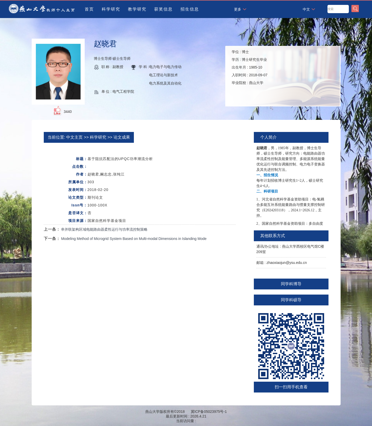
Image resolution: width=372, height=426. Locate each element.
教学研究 (137, 9)
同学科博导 (291, 284)
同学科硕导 (291, 300)
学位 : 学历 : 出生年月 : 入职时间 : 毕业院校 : (249, 67)
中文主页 (74, 137)
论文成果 (122, 137)
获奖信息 (163, 9)
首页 (89, 9)
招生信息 (189, 9)
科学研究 (111, 9)
